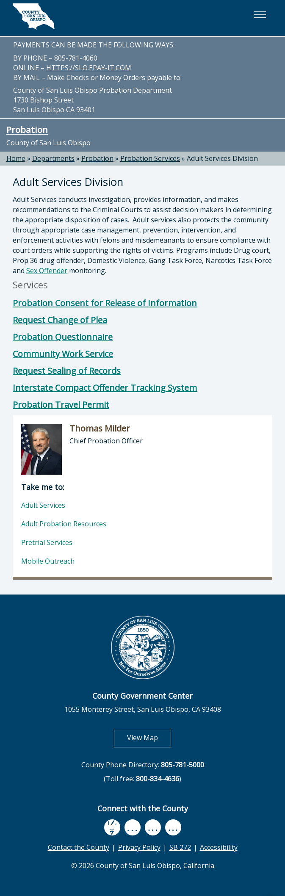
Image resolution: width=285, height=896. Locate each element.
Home (15, 158)
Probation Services (150, 158)
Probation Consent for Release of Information (105, 303)
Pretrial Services (46, 542)
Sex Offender (46, 270)
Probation (27, 130)
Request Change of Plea (60, 320)
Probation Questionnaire (63, 337)
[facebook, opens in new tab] (112, 827)
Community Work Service (63, 354)
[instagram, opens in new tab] (173, 827)
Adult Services (43, 505)
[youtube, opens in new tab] (132, 827)
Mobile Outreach (48, 561)
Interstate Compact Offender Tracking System (105, 387)
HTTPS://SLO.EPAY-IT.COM (88, 67)
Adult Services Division (222, 158)
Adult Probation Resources (63, 523)
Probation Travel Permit (61, 404)
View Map (149, 737)
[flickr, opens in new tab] (153, 827)
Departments (53, 158)
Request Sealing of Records (67, 370)
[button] (259, 14)
